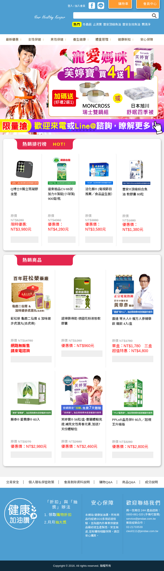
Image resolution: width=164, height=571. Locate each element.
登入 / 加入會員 (76, 5)
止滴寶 (97, 24)
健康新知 (124, 39)
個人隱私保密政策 (41, 482)
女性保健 (34, 39)
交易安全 (12, 482)
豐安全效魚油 (131, 24)
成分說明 (151, 482)
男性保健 (57, 39)
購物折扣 (64, 515)
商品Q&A (128, 482)
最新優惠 (12, 39)
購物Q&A (106, 482)
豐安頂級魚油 (112, 24)
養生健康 (79, 39)
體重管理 (101, 39)
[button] (70, 130)
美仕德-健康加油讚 (16, 15)
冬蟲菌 (87, 24)
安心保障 (146, 39)
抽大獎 (61, 522)
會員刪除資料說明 (77, 482)
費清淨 (146, 24)
